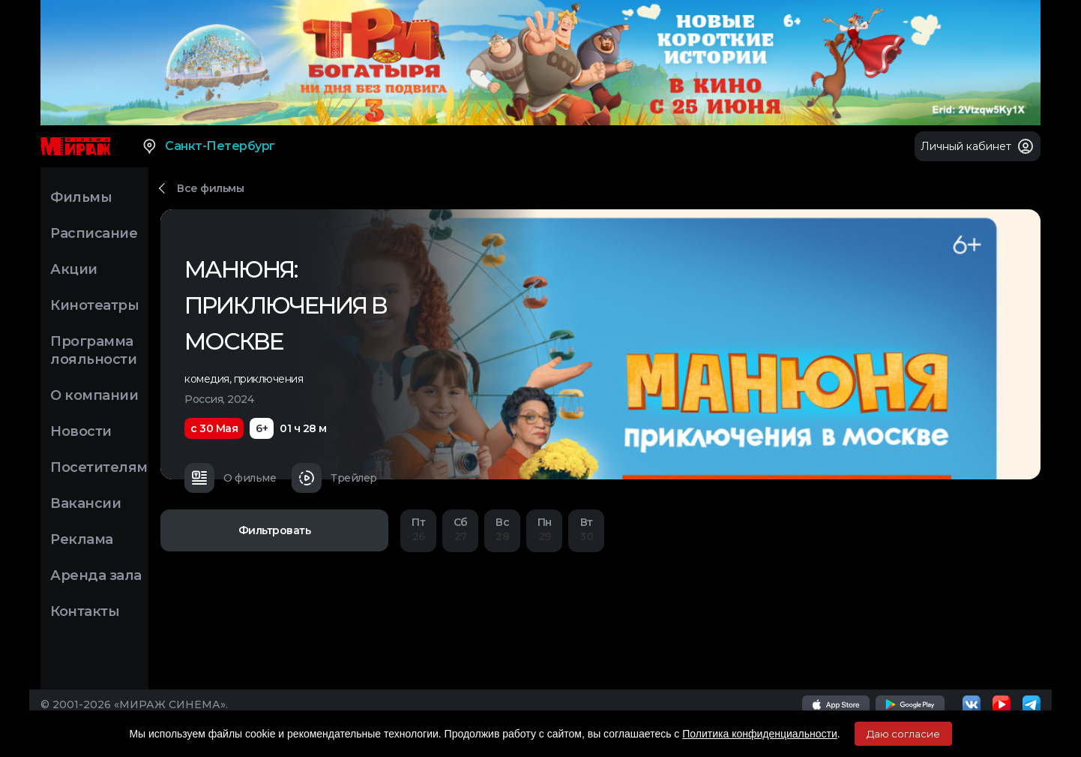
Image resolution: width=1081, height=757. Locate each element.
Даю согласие (903, 734)
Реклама (81, 539)
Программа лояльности (93, 350)
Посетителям (99, 467)
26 (418, 529)
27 (460, 529)
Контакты (84, 611)
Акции (73, 269)
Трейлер (334, 478)
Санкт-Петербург (208, 146)
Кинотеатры (94, 305)
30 (586, 529)
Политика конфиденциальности (759, 734)
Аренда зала (96, 575)
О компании (94, 395)
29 (544, 529)
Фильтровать (274, 530)
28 (502, 529)
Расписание (93, 233)
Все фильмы (210, 188)
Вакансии (85, 503)
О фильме (230, 478)
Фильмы (81, 197)
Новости (81, 431)
